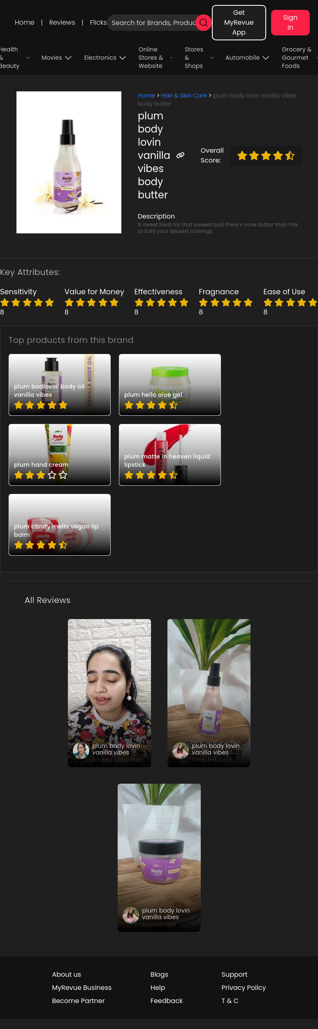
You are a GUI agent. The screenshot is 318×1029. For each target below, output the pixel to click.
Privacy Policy (244, 987)
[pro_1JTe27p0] (60, 455)
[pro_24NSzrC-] (170, 385)
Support (235, 974)
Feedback (167, 1001)
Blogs (159, 974)
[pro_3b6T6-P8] (60, 525)
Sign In (290, 22)
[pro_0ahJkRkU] (60, 385)
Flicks (98, 22)
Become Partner (78, 1001)
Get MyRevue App (239, 22)
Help (158, 987)
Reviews (62, 22)
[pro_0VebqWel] (170, 455)
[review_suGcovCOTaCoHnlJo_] (159, 858)
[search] (203, 22)
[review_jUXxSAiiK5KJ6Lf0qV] (109, 693)
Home (24, 22)
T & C (230, 1001)
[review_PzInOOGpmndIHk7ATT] (209, 693)
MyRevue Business (81, 987)
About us (66, 974)
